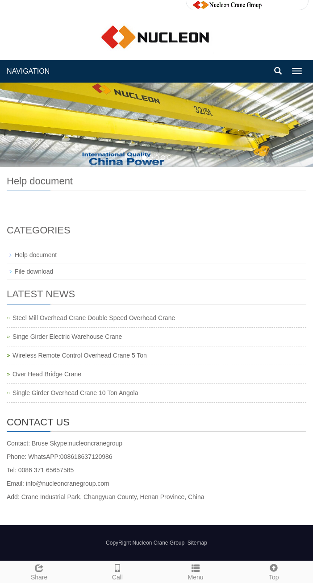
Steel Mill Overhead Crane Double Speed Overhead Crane (94, 317)
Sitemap (197, 543)
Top (274, 571)
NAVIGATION (28, 71)
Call (117, 571)
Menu (196, 571)
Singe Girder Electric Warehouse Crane (67, 336)
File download (34, 271)
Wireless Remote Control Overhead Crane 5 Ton (80, 355)
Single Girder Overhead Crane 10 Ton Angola (75, 392)
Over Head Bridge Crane (47, 374)
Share (39, 571)
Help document (36, 254)
